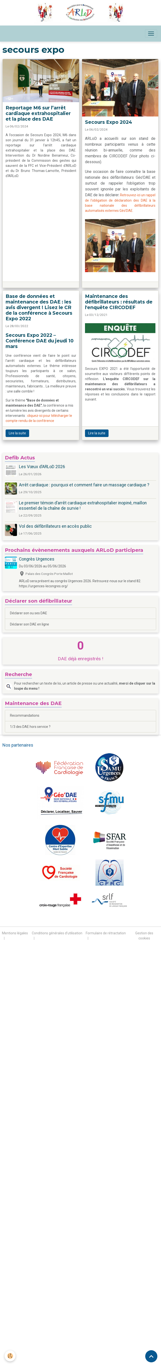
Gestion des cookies (144, 935)
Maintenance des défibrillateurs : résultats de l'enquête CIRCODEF (119, 301)
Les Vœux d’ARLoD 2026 (42, 466)
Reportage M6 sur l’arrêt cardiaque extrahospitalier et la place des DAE (38, 113)
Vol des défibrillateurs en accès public (55, 526)
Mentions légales (15, 933)
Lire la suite (17, 433)
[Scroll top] (151, 1356)
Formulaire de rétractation (106, 933)
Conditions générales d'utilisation (57, 933)
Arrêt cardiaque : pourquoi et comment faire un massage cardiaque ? (84, 484)
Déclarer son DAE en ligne (29, 624)
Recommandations (24, 715)
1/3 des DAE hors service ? (30, 727)
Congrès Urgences (36, 559)
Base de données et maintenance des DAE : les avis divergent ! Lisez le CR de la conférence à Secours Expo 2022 (39, 307)
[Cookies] (10, 1355)
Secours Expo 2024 (108, 122)
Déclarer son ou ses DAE (28, 613)
